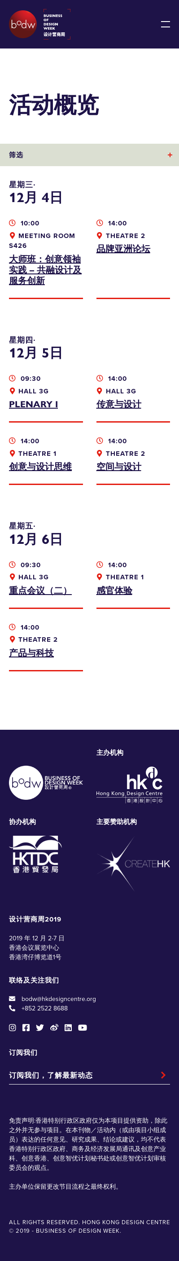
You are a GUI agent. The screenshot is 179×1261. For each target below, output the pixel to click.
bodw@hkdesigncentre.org (59, 999)
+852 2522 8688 (45, 1008)
